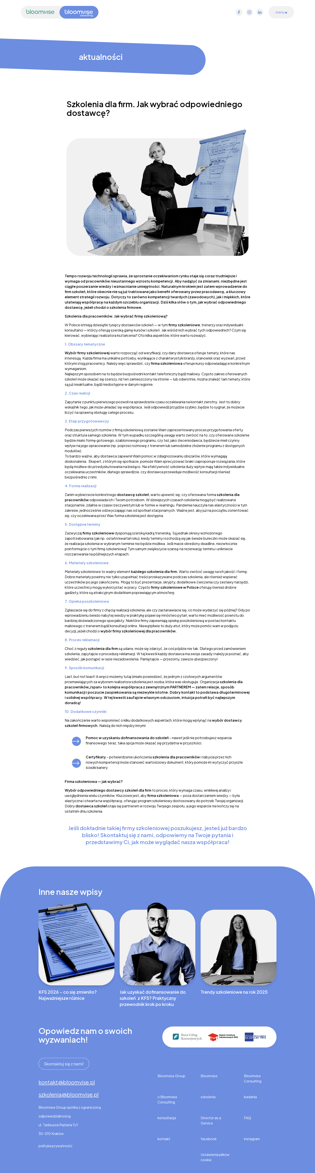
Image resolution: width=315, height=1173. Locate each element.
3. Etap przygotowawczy (87, 421)
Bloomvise (209, 1076)
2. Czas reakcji (77, 393)
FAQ (247, 1117)
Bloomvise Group (171, 1076)
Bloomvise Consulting (252, 1078)
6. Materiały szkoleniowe (86, 562)
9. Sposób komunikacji (84, 667)
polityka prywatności (55, 1145)
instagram (252, 1138)
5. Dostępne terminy (82, 524)
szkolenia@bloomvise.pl (68, 1094)
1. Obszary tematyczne (85, 344)
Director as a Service (211, 1120)
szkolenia (208, 1096)
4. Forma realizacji (80, 486)
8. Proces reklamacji (82, 639)
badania (250, 1096)
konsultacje (167, 1117)
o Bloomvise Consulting (167, 1099)
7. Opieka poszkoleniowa (87, 601)
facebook (209, 1138)
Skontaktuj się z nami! (64, 1062)
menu (281, 12)
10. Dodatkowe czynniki (86, 711)
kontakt (164, 1138)
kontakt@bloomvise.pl (66, 1082)
